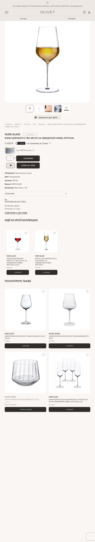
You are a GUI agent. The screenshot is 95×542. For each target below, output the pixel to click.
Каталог (17, 124)
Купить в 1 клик (28, 165)
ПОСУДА (23, 19)
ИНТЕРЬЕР (71, 19)
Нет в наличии (25, 401)
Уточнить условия (26, 409)
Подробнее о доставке (16, 213)
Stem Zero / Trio (20, 188)
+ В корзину (28, 158)
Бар (34, 124)
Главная (8, 124)
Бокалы (41, 124)
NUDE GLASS (16, 184)
